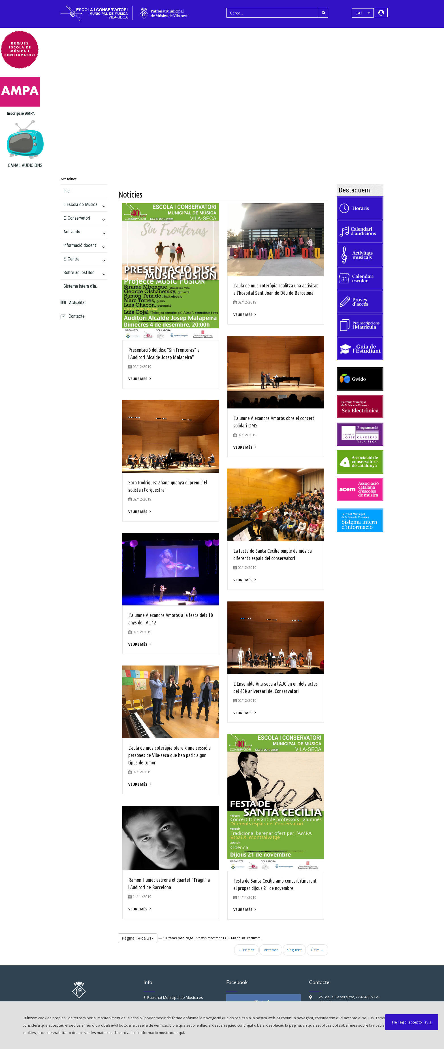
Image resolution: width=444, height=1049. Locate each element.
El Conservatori (76, 218)
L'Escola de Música (80, 204)
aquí (180, 1032)
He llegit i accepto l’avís (411, 1022)
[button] (363, 13)
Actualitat (68, 178)
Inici (67, 191)
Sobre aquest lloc (79, 272)
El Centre (71, 259)
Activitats (71, 231)
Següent (294, 949)
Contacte (73, 316)
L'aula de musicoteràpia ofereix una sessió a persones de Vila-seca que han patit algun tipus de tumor (169, 755)
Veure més (137, 378)
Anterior (271, 949)
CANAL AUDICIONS (25, 165)
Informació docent (79, 245)
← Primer (247, 949)
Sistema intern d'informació (81, 286)
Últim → (317, 949)
